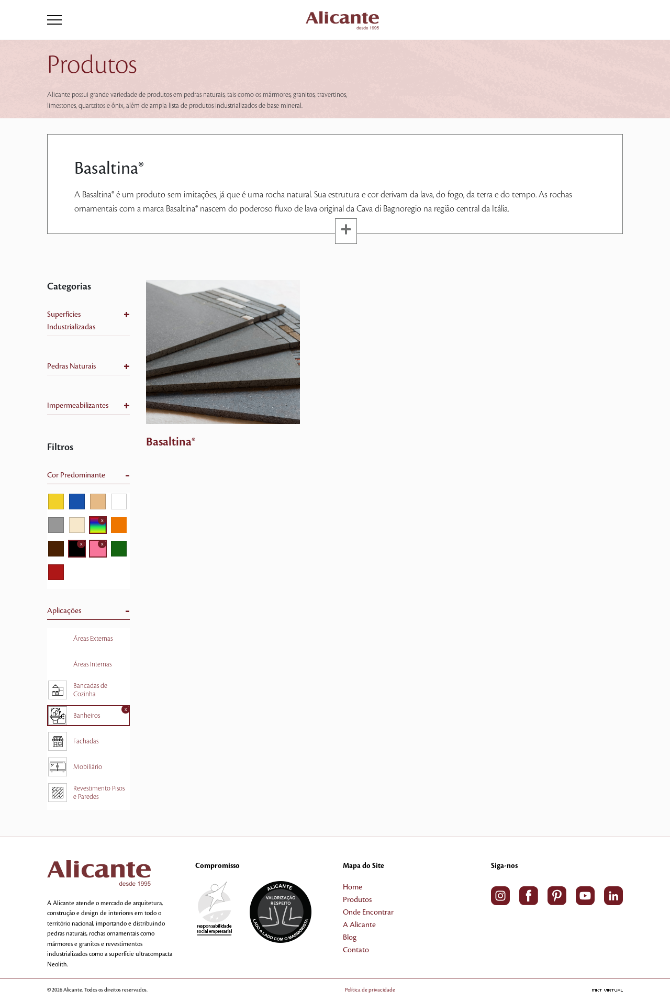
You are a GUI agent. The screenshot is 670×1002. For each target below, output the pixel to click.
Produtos (357, 900)
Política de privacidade (370, 990)
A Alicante (359, 925)
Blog (349, 937)
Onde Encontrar (368, 912)
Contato (356, 950)
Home (352, 887)
